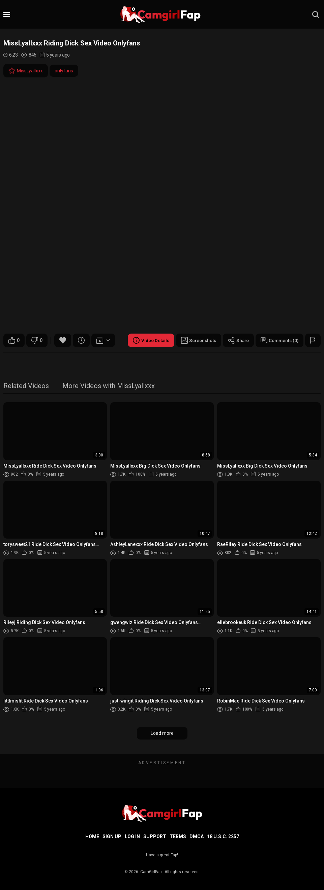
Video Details (146, 340)
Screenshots (195, 340)
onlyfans (64, 70)
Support (154, 836)
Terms (178, 836)
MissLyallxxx (25, 70)
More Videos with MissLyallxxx (108, 386)
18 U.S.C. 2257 (223, 836)
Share (236, 340)
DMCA (196, 836)
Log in (132, 836)
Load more (162, 733)
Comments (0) (278, 340)
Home (92, 836)
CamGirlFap (150, 871)
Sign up (111, 836)
